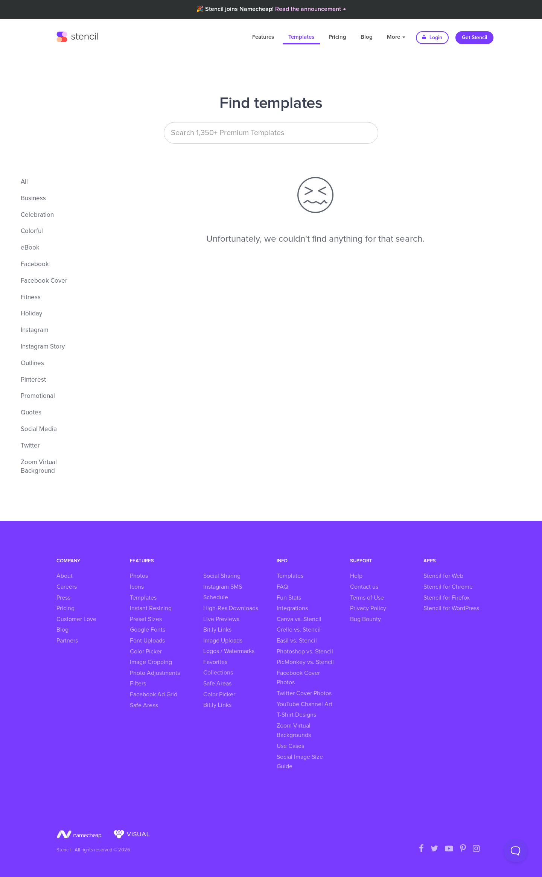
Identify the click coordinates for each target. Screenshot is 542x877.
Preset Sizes (146, 619)
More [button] (396, 37)
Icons (137, 587)
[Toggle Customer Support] (515, 850)
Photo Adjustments (155, 673)
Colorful (32, 231)
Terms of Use (367, 598)
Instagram (35, 330)
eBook (30, 248)
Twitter (30, 446)
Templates (301, 37)
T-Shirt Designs (296, 715)
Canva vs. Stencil (299, 619)
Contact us (364, 587)
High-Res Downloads (230, 608)
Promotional (38, 396)
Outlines (32, 363)
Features (263, 37)
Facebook (35, 264)
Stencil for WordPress (451, 608)
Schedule (215, 597)
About (64, 576)
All (24, 182)
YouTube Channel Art (304, 704)
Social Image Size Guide (300, 762)
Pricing (337, 37)
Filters (138, 684)
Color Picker (146, 652)
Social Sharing (222, 576)
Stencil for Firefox (446, 598)
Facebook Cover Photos (298, 678)
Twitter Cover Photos (304, 693)
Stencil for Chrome (448, 587)
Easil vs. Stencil (297, 641)
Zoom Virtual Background (39, 467)
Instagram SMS (222, 587)
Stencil (77, 35)
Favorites (215, 662)
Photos (139, 576)
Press (63, 598)
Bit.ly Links (217, 630)
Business (33, 198)
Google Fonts (147, 630)
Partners (67, 641)
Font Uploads (147, 641)
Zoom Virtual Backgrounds (294, 730)
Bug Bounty (365, 619)
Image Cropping (151, 662)
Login (432, 37)
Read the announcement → (310, 9)
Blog (367, 37)
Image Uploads (222, 641)
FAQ (282, 587)
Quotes (31, 413)
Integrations (292, 608)
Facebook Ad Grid (153, 694)
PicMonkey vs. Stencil (305, 662)
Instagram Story (43, 347)
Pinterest (33, 380)
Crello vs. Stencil (299, 630)
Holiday (31, 314)
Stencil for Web (443, 576)
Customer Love (76, 619)
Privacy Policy (368, 608)
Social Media (39, 429)
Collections (218, 673)
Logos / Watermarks (228, 651)
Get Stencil (474, 37)
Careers (66, 587)
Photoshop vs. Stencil (305, 652)
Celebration (37, 215)
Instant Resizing (151, 608)
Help (356, 576)
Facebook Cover (44, 281)
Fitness (31, 297)
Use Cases (290, 746)
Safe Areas (144, 705)
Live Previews (221, 619)
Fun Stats (289, 598)
